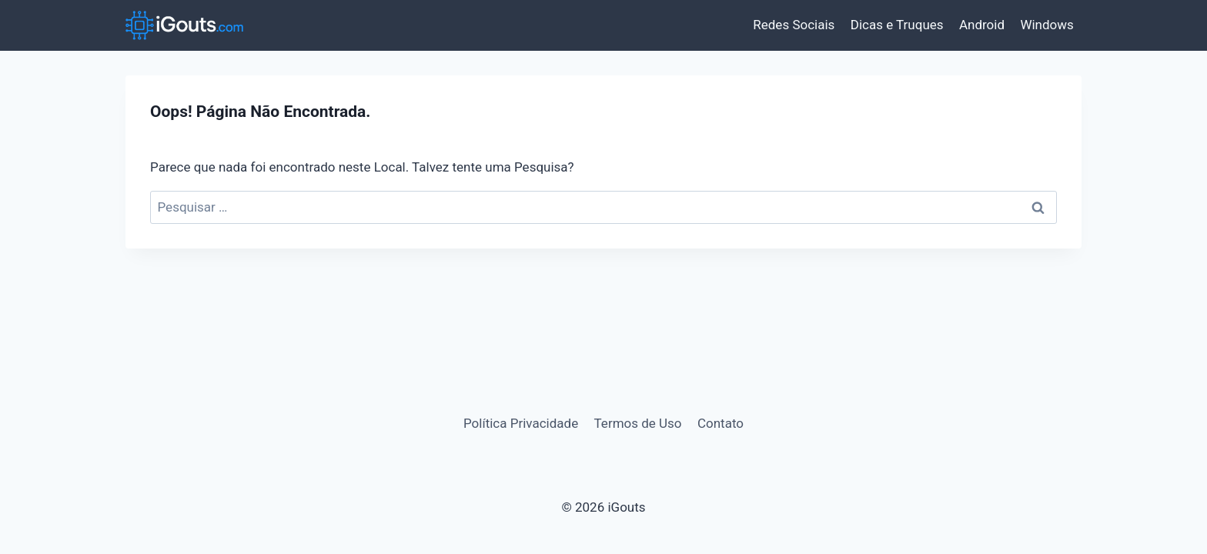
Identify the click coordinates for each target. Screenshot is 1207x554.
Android (982, 24)
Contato (720, 423)
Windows (1046, 24)
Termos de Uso (638, 423)
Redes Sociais (793, 24)
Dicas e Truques (897, 24)
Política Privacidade (520, 423)
